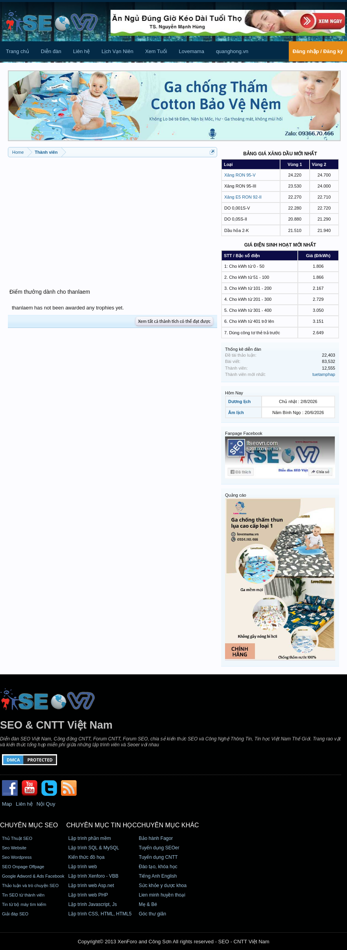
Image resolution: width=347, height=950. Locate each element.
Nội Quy (46, 804)
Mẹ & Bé (148, 904)
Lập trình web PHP (88, 895)
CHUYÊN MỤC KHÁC (168, 825)
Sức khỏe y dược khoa (162, 885)
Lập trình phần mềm (89, 838)
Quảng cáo (235, 495)
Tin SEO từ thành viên (23, 895)
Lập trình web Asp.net (91, 885)
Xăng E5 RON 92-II (243, 197)
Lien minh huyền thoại (162, 895)
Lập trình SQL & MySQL (93, 848)
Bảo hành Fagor (156, 838)
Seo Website (14, 847)
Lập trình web (82, 866)
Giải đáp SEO (15, 913)
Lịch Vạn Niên (117, 51)
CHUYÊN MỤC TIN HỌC (101, 825)
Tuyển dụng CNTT (158, 857)
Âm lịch (236, 412)
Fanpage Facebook (243, 433)
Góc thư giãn (152, 914)
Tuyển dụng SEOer (159, 848)
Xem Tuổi (156, 51)
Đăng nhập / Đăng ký (318, 51)
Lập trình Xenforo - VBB (93, 876)
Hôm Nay (234, 392)
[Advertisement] (112, 218)
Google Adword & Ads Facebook (33, 876)
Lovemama (191, 51)
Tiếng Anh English (158, 876)
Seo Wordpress (17, 857)
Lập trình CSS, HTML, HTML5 (99, 914)
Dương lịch (239, 401)
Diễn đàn (51, 51)
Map (7, 804)
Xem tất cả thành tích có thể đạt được (174, 321)
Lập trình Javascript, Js (92, 904)
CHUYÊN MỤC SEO (29, 825)
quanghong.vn (232, 51)
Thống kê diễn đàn (243, 349)
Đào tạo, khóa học (158, 866)
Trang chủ (17, 51)
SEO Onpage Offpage (23, 866)
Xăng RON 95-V (239, 175)
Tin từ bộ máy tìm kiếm (24, 904)
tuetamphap (323, 374)
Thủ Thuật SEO (17, 838)
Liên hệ (81, 51)
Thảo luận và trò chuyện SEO (30, 885)
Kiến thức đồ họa (86, 857)
